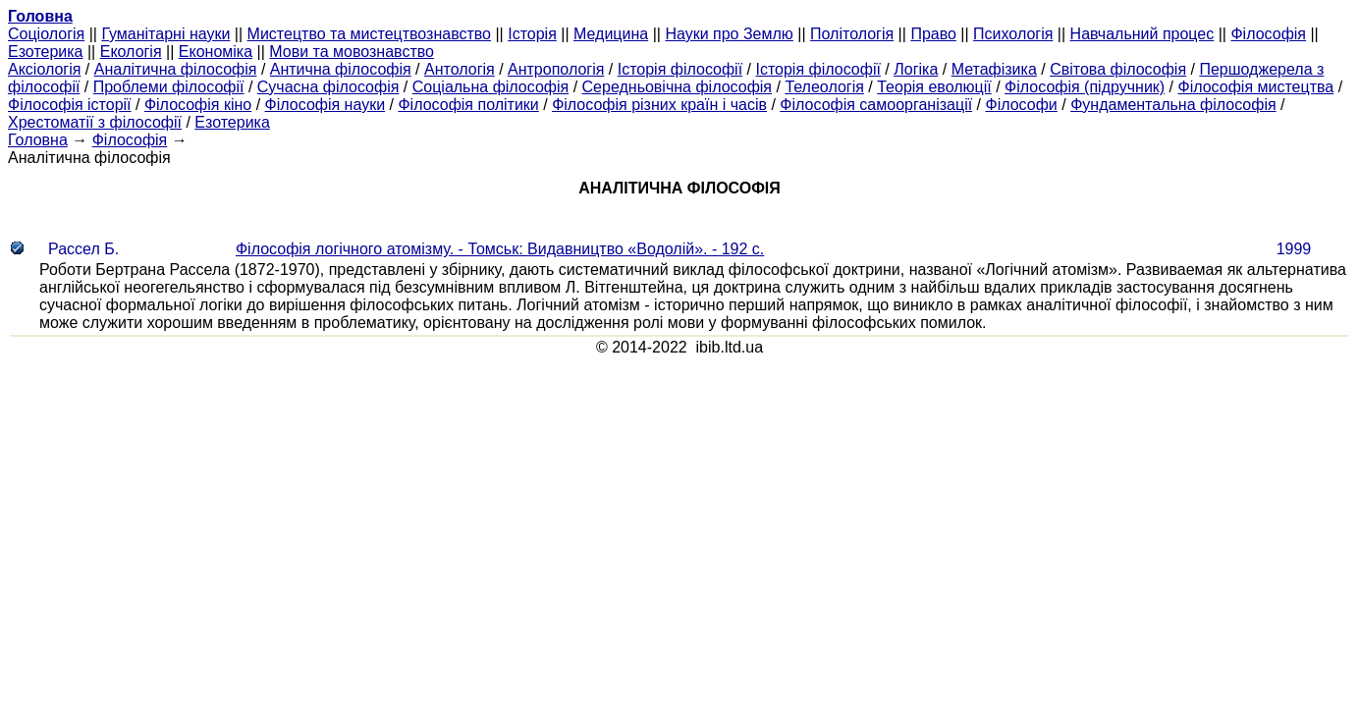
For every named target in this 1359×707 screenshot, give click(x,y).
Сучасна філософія (328, 87)
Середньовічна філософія (677, 87)
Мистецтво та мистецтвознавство (369, 34)
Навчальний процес (1142, 34)
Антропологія (556, 69)
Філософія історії (70, 104)
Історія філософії (680, 69)
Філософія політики (468, 104)
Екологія (131, 51)
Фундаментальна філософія (1173, 104)
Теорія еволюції (934, 87)
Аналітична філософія (175, 69)
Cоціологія (46, 34)
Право (933, 34)
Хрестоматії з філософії (95, 122)
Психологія (1013, 34)
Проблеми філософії (169, 87)
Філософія (1268, 34)
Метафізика (994, 69)
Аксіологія (44, 69)
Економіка (215, 51)
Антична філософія (340, 69)
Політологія (852, 34)
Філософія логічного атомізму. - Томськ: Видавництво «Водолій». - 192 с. (500, 249)
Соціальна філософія (491, 87)
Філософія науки (325, 104)
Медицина (610, 34)
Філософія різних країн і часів (659, 104)
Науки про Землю (728, 34)
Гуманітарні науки (165, 34)
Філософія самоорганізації (876, 104)
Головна (38, 140)
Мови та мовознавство (351, 51)
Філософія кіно (197, 104)
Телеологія (824, 87)
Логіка (916, 69)
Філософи (1021, 104)
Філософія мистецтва (1255, 87)
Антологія (459, 69)
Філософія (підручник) (1085, 87)
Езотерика (45, 51)
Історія (532, 34)
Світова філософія (1118, 69)
